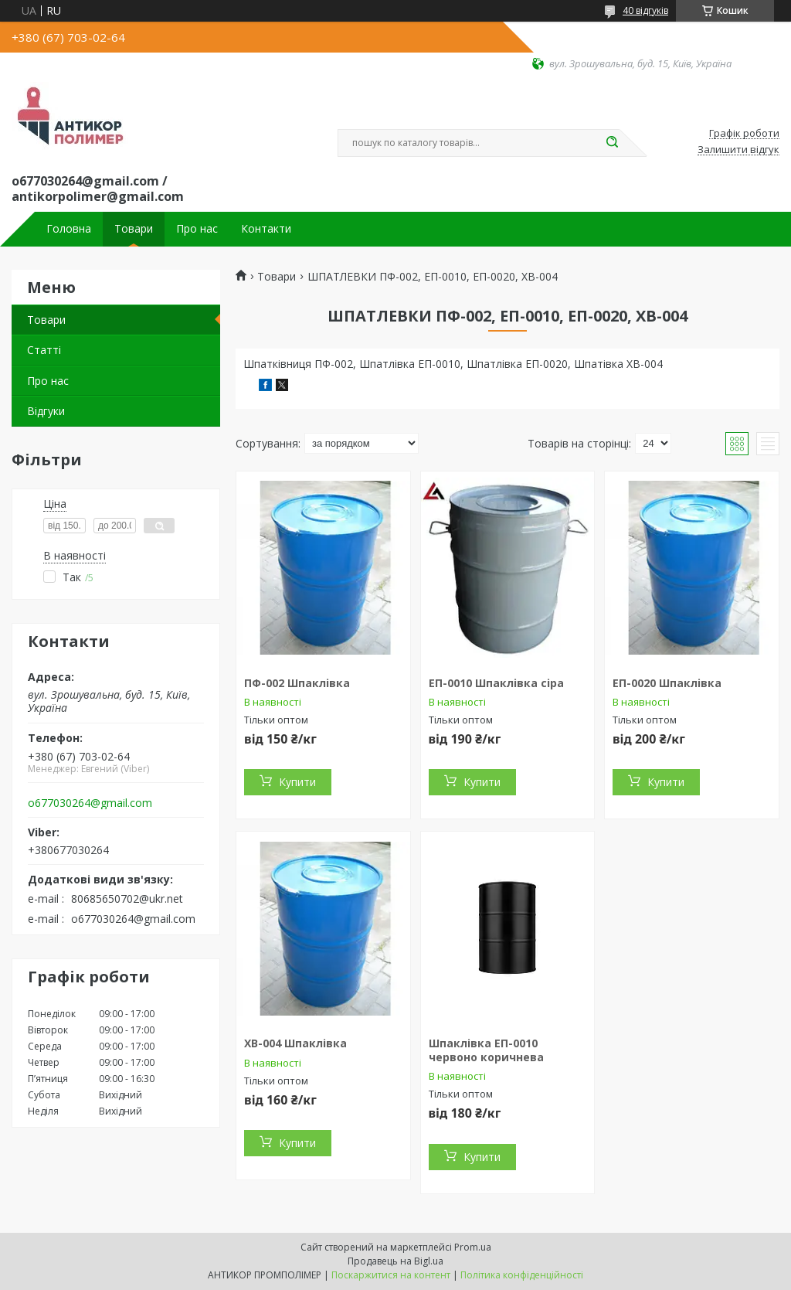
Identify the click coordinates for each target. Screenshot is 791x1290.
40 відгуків (645, 10)
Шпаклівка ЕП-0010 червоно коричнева (486, 1050)
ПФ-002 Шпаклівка (297, 683)
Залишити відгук (738, 150)
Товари (133, 228)
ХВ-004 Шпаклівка (295, 1043)
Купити (297, 781)
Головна (68, 228)
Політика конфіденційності (521, 1274)
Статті (44, 349)
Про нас (197, 228)
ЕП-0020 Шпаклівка (667, 683)
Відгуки (46, 410)
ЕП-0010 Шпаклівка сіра (496, 683)
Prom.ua (472, 1247)
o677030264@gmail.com (90, 803)
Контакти (266, 228)
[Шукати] (611, 143)
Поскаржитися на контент (390, 1274)
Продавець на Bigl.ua (395, 1261)
